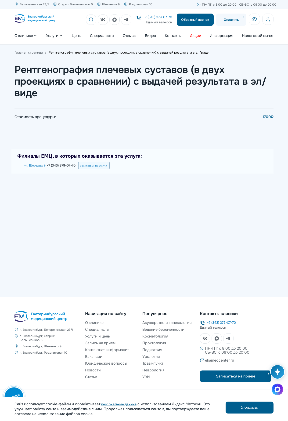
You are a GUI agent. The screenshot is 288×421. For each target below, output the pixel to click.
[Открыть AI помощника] (277, 374)
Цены (76, 35)
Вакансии (93, 356)
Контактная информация (107, 350)
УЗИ (146, 377)
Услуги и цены (98, 336)
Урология (151, 356)
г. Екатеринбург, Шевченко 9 (40, 346)
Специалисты (102, 35)
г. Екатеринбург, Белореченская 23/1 (46, 330)
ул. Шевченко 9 (35, 165)
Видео (150, 35)
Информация (221, 35)
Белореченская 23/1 (34, 4)
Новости (93, 370)
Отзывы (129, 35)
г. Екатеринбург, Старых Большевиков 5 (37, 338)
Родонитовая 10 (140, 4)
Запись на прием (100, 343)
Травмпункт (152, 363)
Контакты (173, 35)
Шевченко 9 (111, 4)
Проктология (154, 343)
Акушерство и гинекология (167, 322)
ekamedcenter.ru (219, 360)
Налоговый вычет (258, 35)
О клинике (94, 322)
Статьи (91, 377)
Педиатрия (152, 350)
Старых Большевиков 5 (75, 4)
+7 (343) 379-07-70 (157, 17)
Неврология (153, 370)
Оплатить (231, 20)
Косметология (155, 336)
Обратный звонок (195, 20)
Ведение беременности (163, 329)
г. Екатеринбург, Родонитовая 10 (43, 353)
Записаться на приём (235, 376)
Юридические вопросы (106, 363)
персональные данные (119, 404)
